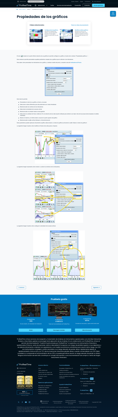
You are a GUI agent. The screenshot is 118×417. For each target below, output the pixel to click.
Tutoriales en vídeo (63, 391)
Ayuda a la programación (65, 393)
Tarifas (52, 5)
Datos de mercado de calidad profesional (69, 374)
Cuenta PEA (78, 5)
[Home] (24, 364)
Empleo (81, 1)
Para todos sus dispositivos (45, 385)
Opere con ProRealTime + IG (87, 393)
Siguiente (96, 287)
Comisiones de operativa (89, 372)
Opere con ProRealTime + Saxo (87, 381)
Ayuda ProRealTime (63, 387)
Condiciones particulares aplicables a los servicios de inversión (70, 402)
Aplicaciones (41, 5)
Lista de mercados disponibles (45, 374)
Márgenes (85, 374)
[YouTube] (26, 402)
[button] (46, 5)
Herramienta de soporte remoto (44, 402)
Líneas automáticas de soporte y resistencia (67, 377)
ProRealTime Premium (43, 393)
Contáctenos (87, 1)
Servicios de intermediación (64, 5)
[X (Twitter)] (18, 402)
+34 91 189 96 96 (21, 371)
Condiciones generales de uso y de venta (57, 402)
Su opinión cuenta (42, 376)
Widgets (40, 378)
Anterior (21, 287)
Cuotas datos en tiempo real (45, 372)
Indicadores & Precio (76, 62)
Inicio (39, 368)
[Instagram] (29, 402)
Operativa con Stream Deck (65, 372)
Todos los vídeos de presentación (79, 25)
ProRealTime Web (42, 389)
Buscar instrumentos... (34, 1)
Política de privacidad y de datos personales (84, 402)
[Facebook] (22, 402)
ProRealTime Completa (43, 387)
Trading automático (63, 370)
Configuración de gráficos (51, 30)
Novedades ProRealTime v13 (66, 368)
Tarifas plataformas (42, 370)
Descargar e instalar (59, 330)
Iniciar (31, 330)
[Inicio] (35, 5)
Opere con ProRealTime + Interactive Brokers (89, 369)
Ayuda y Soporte (74, 1)
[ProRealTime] (25, 5)
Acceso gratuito (98, 5)
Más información (87, 330)
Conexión (87, 5)
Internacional (21, 1)
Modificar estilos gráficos (81, 30)
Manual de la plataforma (65, 389)
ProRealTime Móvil (42, 391)
